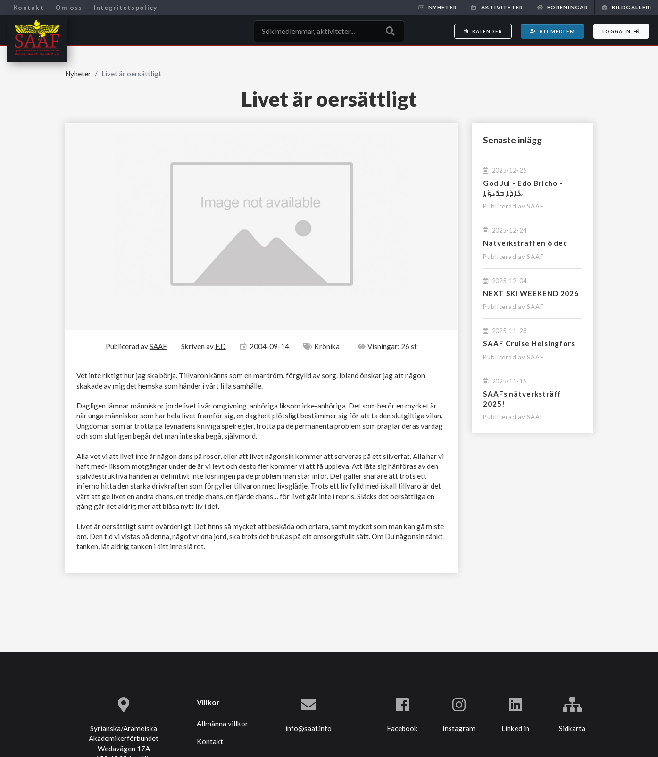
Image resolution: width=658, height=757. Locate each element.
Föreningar (562, 7)
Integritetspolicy (126, 7)
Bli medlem (552, 31)
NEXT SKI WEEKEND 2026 (531, 293)
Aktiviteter (496, 7)
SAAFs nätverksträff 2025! (522, 399)
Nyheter (437, 7)
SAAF (535, 206)
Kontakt (28, 7)
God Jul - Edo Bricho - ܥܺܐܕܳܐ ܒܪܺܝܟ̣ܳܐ (523, 188)
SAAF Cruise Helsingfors (529, 343)
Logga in (621, 31)
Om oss (69, 7)
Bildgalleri (626, 7)
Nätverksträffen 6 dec (525, 243)
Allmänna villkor (222, 723)
